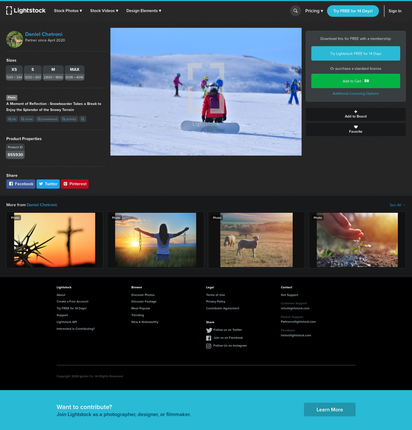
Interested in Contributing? (76, 328)
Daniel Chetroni (43, 34)
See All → (398, 205)
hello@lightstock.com (296, 335)
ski (12, 119)
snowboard (47, 119)
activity (69, 119)
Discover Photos (143, 295)
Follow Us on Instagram (230, 345)
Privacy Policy (215, 301)
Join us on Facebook (228, 337)
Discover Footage (144, 301)
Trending (137, 315)
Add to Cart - (356, 81)
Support (62, 315)
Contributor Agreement (222, 308)
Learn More (330, 409)
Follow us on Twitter (227, 329)
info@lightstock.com (295, 308)
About (61, 295)
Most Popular (140, 308)
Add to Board (355, 114)
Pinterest (75, 184)
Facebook (20, 184)
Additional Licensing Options (356, 93)
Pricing (314, 11)
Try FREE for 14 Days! (353, 11)
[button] (68, 10)
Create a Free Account (72, 301)
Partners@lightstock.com (298, 321)
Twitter (48, 184)
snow (27, 119)
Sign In (395, 11)
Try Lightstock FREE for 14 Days (356, 53)
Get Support (289, 295)
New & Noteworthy (144, 322)
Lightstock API (67, 322)
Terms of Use (215, 295)
